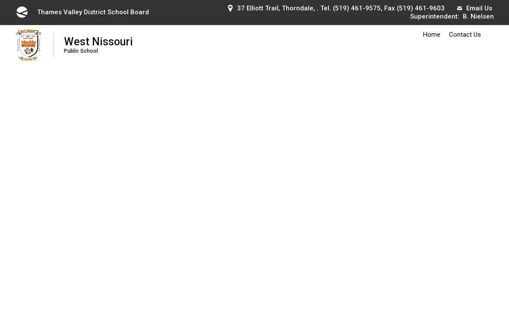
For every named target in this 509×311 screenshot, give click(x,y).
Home (431, 34)
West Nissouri (98, 44)
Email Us (474, 8)
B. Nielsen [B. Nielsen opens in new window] (478, 16)
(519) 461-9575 (357, 8)
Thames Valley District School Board (82, 12)
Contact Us (465, 34)
